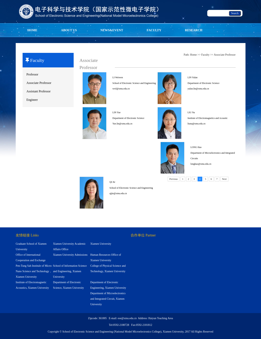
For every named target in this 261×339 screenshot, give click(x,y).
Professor (32, 74)
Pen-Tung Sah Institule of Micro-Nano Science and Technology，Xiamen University (34, 271)
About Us (69, 30)
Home (32, 30)
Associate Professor (39, 83)
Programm (37, 44)
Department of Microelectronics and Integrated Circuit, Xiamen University (108, 299)
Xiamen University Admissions (70, 254)
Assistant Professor (39, 91)
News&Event (111, 30)
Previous (173, 179)
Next (224, 179)
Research (193, 30)
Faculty (154, 30)
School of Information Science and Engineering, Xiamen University (70, 271)
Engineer (32, 99)
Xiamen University (100, 243)
